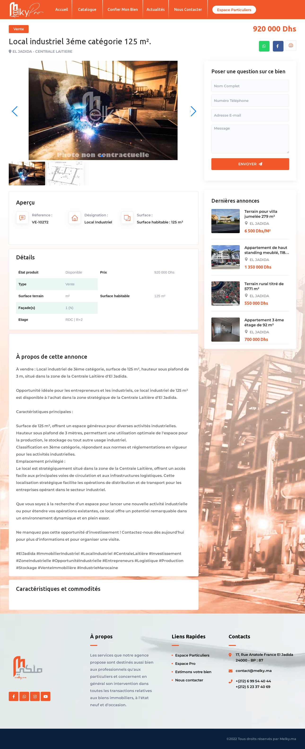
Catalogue (87, 9)
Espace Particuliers (192, 655)
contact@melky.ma (254, 670)
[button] (102, 156)
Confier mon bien (123, 9)
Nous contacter (188, 9)
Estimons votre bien (193, 672)
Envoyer (250, 164)
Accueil (61, 9)
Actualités (156, 9)
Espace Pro (185, 663)
